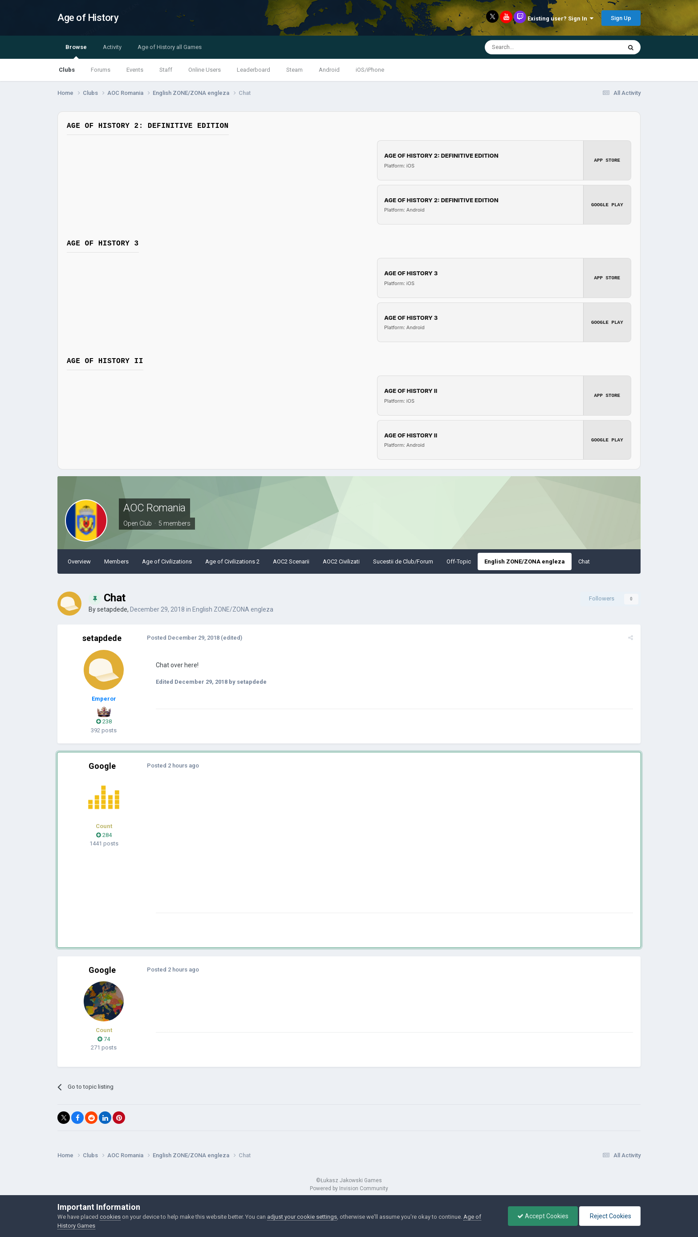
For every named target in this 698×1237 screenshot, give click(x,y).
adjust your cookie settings (302, 1216)
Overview (79, 561)
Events (134, 69)
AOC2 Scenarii (291, 561)
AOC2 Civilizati (341, 561)
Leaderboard (253, 69)
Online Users (204, 69)
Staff (165, 69)
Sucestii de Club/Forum (403, 561)
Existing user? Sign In (560, 18)
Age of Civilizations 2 (232, 561)
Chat (584, 561)
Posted (182, 637)
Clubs (67, 69)
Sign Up (621, 18)
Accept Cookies (542, 1216)
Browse (76, 51)
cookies (110, 1216)
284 (104, 835)
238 (104, 721)
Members (116, 561)
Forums (100, 69)
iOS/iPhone (370, 69)
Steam (294, 69)
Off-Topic (458, 561)
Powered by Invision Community (349, 1188)
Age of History (87, 17)
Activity (112, 47)
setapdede (112, 609)
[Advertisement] (317, 850)
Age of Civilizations (167, 561)
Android (329, 69)
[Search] (532, 47)
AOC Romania (154, 508)
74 (103, 1039)
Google (102, 766)
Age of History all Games (170, 47)
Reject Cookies (609, 1216)
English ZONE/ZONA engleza (524, 561)
